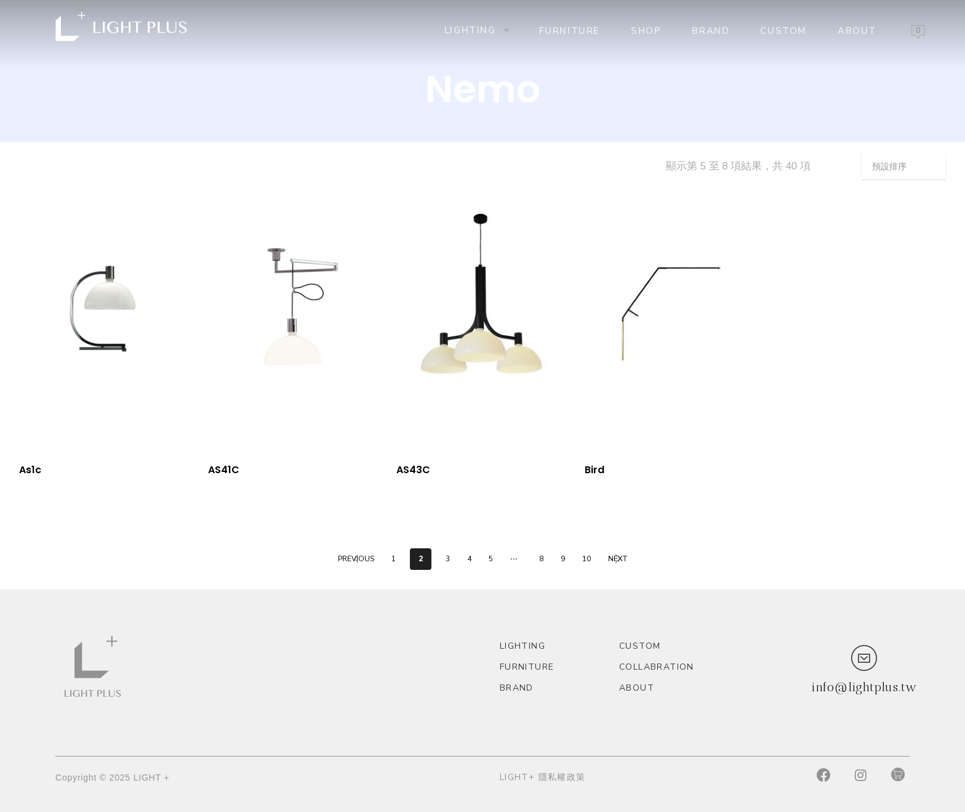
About (857, 30)
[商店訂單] (904, 166)
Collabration (656, 667)
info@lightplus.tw (864, 687)
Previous (356, 559)
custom (783, 30)
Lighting (475, 30)
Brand (710, 30)
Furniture (569, 30)
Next (617, 559)
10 (586, 559)
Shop (646, 30)
